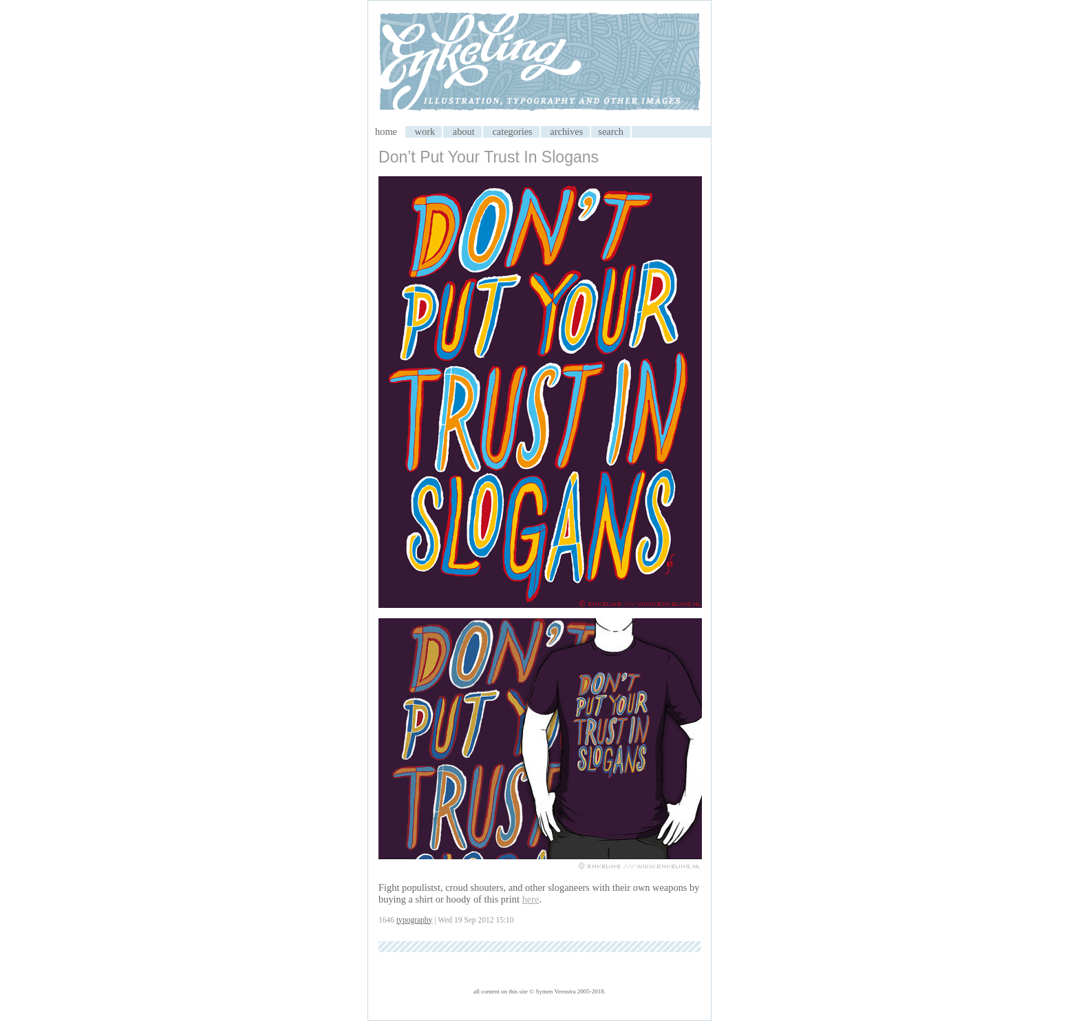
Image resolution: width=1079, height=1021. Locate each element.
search (610, 131)
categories (512, 131)
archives (566, 131)
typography (414, 920)
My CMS (539, 63)
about (464, 131)
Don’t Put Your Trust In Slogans (488, 157)
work (425, 131)
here (531, 899)
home (386, 131)
